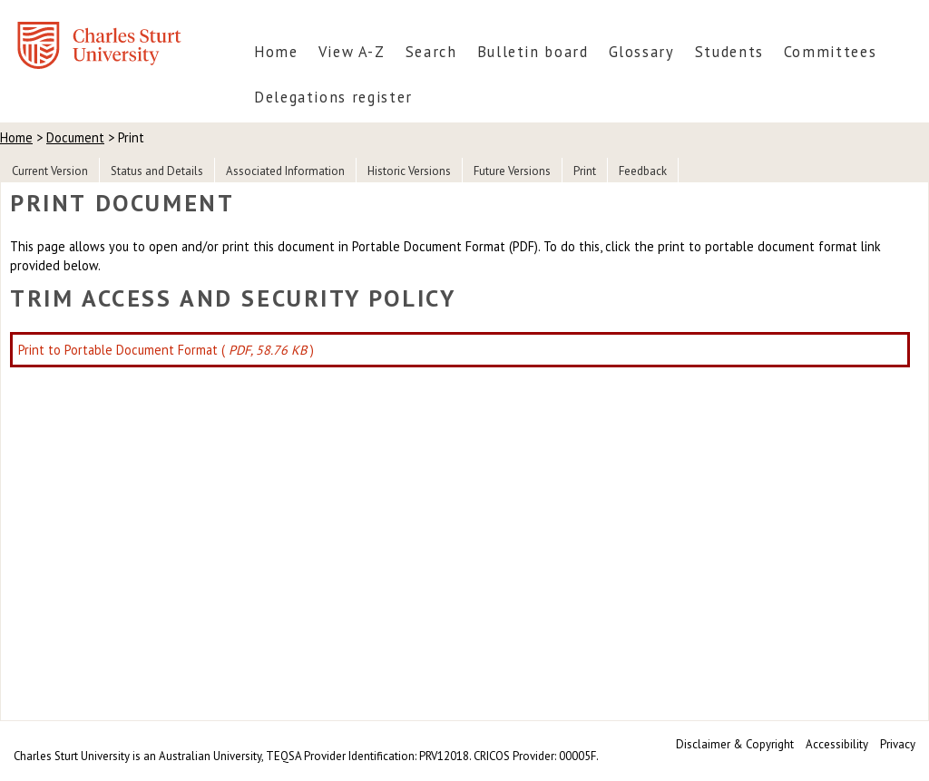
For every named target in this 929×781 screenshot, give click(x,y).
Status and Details (157, 171)
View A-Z (352, 52)
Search (431, 52)
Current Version (50, 171)
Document (75, 137)
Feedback (643, 171)
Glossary (642, 52)
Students (729, 52)
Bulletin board (533, 52)
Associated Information (285, 171)
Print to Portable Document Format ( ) (166, 349)
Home (276, 52)
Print (584, 171)
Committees (830, 52)
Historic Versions (409, 171)
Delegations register (333, 97)
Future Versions (512, 171)
